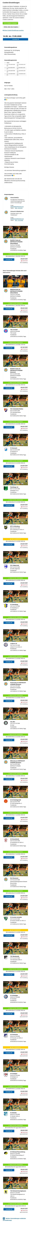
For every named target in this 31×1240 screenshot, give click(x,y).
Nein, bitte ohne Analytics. (11, 27)
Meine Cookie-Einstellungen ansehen (13, 30)
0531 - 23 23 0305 (19, 220)
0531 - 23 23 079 (18, 208)
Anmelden (15, 39)
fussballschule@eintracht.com (17, 218)
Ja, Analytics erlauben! (10, 23)
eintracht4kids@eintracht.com (17, 206)
